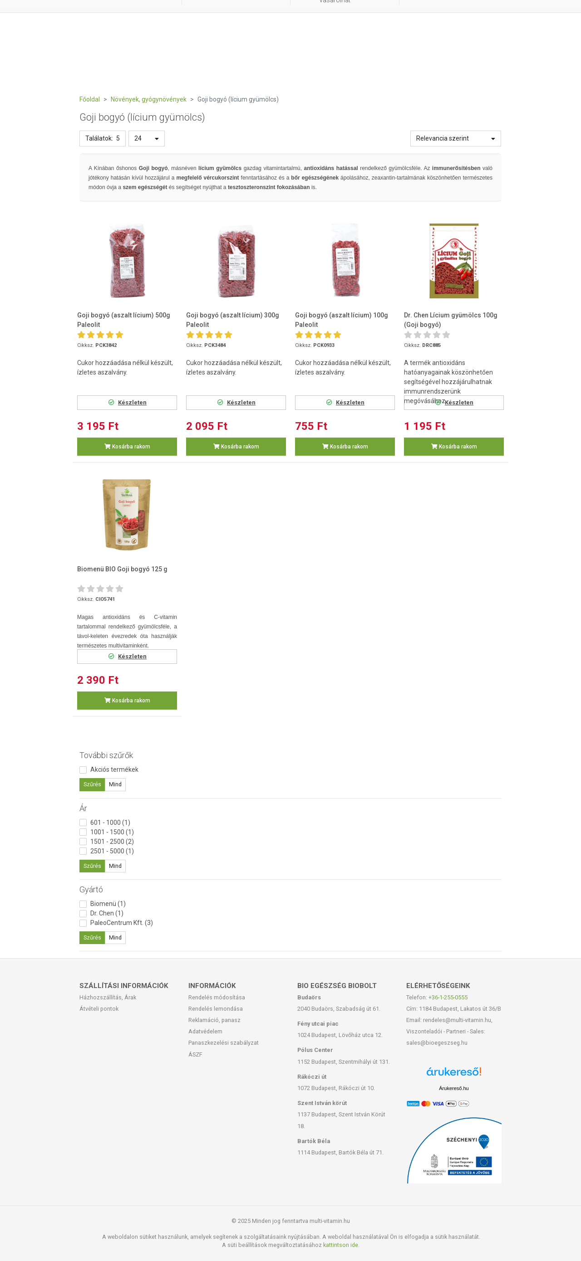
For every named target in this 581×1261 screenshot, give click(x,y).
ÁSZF (195, 1054)
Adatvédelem (205, 1031)
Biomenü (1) (108, 903)
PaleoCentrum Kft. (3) (121, 922)
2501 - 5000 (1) (112, 851)
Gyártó (91, 889)
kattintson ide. (341, 1245)
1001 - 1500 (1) (112, 832)
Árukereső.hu (453, 1088)
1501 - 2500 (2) (112, 841)
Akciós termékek (114, 769)
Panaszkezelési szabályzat (223, 1042)
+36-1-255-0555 (448, 997)
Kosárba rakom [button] (127, 446)
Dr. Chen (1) (106, 913)
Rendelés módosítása (216, 997)
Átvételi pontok (98, 1008)
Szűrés (92, 784)
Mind (115, 784)
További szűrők (106, 755)
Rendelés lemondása (215, 1008)
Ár (83, 808)
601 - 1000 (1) (110, 822)
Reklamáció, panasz (214, 1020)
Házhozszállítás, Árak (107, 997)
